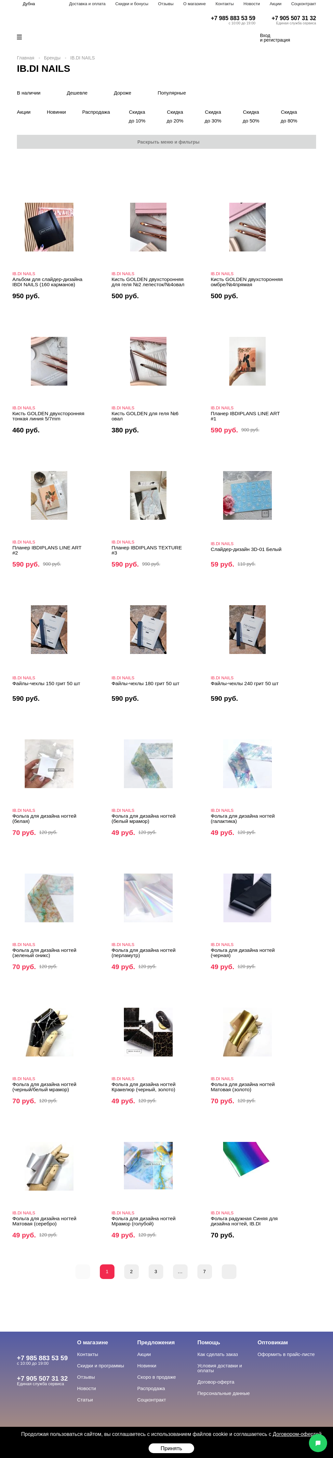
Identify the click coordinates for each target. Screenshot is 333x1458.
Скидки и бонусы (131, 3)
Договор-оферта (215, 1381)
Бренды (52, 57)
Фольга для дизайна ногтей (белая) (44, 818)
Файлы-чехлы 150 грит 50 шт (46, 683)
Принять (171, 1448)
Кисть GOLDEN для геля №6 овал (145, 416)
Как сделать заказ (217, 1354)
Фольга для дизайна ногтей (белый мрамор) (144, 818)
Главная (25, 57)
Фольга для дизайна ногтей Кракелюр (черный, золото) (144, 1086)
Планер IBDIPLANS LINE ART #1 (245, 416)
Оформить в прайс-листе (286, 1354)
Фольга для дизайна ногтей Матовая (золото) (243, 1086)
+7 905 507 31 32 (294, 18)
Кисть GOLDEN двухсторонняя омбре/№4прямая (247, 281)
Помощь (208, 1342)
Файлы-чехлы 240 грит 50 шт (245, 683)
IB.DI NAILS (23, 273)
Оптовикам (273, 1342)
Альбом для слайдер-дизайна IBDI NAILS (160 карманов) (47, 281)
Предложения (156, 1342)
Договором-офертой (297, 1434)
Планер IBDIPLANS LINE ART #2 (47, 550)
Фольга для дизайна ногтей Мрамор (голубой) (144, 1221)
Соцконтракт (303, 3)
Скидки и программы (100, 1365)
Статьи (85, 1399)
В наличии (29, 93)
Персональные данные (223, 1393)
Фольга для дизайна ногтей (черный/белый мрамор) (44, 1086)
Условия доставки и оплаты (219, 1368)
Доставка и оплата (87, 3)
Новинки (56, 112)
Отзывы (166, 3)
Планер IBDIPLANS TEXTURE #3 (147, 550)
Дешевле (77, 93)
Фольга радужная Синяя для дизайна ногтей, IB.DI (244, 1221)
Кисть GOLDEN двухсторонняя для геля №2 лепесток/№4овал (148, 281)
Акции (275, 3)
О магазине (194, 3)
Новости (252, 3)
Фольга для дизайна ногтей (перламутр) (144, 952)
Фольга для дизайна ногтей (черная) (243, 952)
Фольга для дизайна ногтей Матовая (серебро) (44, 1221)
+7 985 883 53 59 (233, 18)
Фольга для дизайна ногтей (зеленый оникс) (44, 952)
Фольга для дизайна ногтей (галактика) (243, 818)
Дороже (122, 93)
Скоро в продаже (156, 1377)
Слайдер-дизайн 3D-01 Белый (246, 549)
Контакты (225, 3)
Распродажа (96, 112)
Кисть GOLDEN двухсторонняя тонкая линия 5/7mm (48, 416)
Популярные (172, 93)
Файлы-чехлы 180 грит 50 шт (146, 683)
